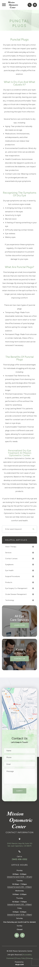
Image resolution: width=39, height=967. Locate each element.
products (8, 582)
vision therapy (10, 547)
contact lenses (11, 559)
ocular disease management (16, 594)
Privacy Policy (20, 958)
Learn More (19, 625)
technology (9, 600)
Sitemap (30, 958)
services (8, 553)
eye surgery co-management (16, 588)
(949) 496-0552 (19, 859)
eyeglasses (9, 564)
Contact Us (19, 659)
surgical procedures (12, 576)
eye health (9, 570)
